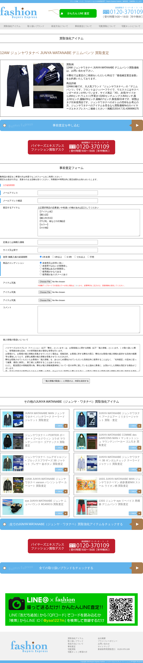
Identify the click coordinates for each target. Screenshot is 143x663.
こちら (76, 285)
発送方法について (59, 26)
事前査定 (72, 646)
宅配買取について (107, 26)
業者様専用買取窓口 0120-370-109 (114, 649)
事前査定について (83, 26)
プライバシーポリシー (107, 641)
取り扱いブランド (35, 26)
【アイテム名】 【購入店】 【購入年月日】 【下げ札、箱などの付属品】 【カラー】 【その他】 (89, 222)
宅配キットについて (130, 26)
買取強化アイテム (12, 26)
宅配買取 (72, 649)
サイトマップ (104, 646)
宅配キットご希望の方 (77, 652)
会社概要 (102, 638)
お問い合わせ (104, 644)
